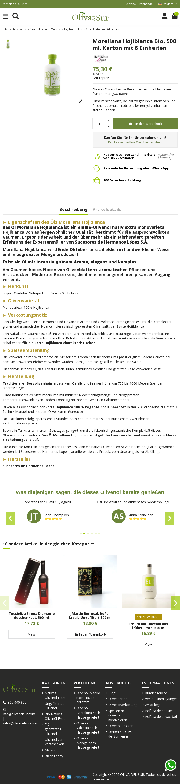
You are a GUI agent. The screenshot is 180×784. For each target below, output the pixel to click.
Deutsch (168, 4)
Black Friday (54, 756)
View (31, 634)
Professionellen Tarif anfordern (135, 142)
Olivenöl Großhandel (139, 4)
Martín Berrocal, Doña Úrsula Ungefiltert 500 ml (90, 615)
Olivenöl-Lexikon (120, 726)
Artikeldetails (107, 209)
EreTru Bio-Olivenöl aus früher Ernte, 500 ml (148, 626)
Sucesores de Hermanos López (28, 466)
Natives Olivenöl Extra (55, 695)
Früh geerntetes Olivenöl (53, 729)
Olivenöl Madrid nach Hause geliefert (88, 697)
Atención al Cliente (15, 4)
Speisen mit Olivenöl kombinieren (117, 715)
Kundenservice (156, 693)
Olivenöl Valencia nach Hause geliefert (87, 728)
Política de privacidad (161, 716)
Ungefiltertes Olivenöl (54, 705)
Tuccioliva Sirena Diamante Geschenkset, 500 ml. (32, 615)
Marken (50, 750)
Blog (111, 693)
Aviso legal (153, 704)
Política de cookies (159, 711)
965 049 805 (17, 702)
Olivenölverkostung (122, 704)
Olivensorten (118, 699)
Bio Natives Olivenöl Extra (55, 716)
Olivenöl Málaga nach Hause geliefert (87, 743)
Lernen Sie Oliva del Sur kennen (120, 734)
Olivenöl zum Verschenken (54, 741)
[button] (81, 533)
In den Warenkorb (145, 123)
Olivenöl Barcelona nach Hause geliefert (88, 712)
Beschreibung (73, 209)
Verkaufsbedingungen (161, 699)
